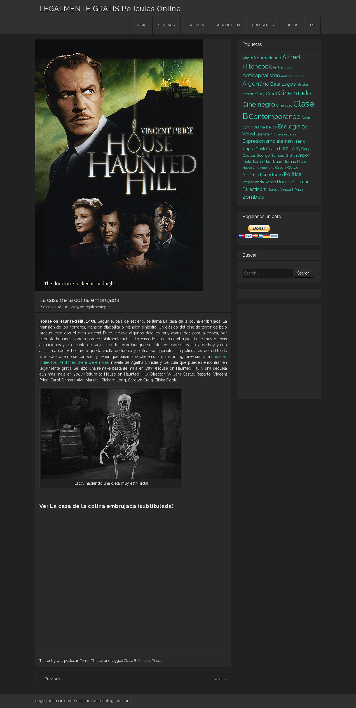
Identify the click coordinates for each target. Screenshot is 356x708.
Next (220, 679)
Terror (85, 660)
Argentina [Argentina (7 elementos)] (255, 83)
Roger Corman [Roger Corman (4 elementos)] (293, 181)
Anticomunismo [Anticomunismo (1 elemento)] (292, 76)
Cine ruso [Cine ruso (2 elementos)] (284, 105)
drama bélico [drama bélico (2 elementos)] (265, 127)
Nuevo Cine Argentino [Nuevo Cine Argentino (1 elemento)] (258, 167)
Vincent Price (149, 660)
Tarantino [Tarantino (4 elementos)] (252, 189)
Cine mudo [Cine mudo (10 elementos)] (294, 93)
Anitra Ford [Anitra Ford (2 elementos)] (282, 67)
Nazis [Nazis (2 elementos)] (301, 161)
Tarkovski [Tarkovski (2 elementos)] (271, 189)
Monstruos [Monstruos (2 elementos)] (273, 161)
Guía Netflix (228, 25)
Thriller (97, 660)
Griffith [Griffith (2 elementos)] (291, 155)
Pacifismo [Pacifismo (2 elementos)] (250, 174)
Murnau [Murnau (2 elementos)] (289, 161)
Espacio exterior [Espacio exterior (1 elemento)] (284, 134)
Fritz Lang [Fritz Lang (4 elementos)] (289, 148)
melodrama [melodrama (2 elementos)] (252, 161)
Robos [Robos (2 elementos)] (270, 182)
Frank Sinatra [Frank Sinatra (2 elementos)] (267, 148)
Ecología (195, 25)
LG (312, 25)
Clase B (130, 660)
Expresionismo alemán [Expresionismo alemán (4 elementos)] (267, 141)
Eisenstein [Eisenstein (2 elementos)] (264, 134)
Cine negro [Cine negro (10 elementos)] (258, 104)
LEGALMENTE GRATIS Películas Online (110, 8)
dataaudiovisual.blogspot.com (103, 700)
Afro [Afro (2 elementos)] (246, 58)
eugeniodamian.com (53, 700)
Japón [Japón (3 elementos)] (304, 155)
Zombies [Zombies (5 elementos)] (253, 197)
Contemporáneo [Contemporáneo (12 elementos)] (275, 116)
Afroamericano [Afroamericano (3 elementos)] (265, 57)
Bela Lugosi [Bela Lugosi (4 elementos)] (283, 84)
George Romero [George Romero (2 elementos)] (270, 155)
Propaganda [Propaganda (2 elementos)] (253, 182)
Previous (50, 679)
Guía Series (263, 25)
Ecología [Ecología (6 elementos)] (289, 126)
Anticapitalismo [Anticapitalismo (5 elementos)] (261, 75)
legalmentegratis (99, 307)
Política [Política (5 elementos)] (292, 174)
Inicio (141, 25)
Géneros (166, 25)
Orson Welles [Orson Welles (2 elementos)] (286, 167)
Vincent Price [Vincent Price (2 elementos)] (291, 189)
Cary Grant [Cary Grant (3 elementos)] (266, 93)
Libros (292, 25)
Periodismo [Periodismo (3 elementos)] (271, 174)
